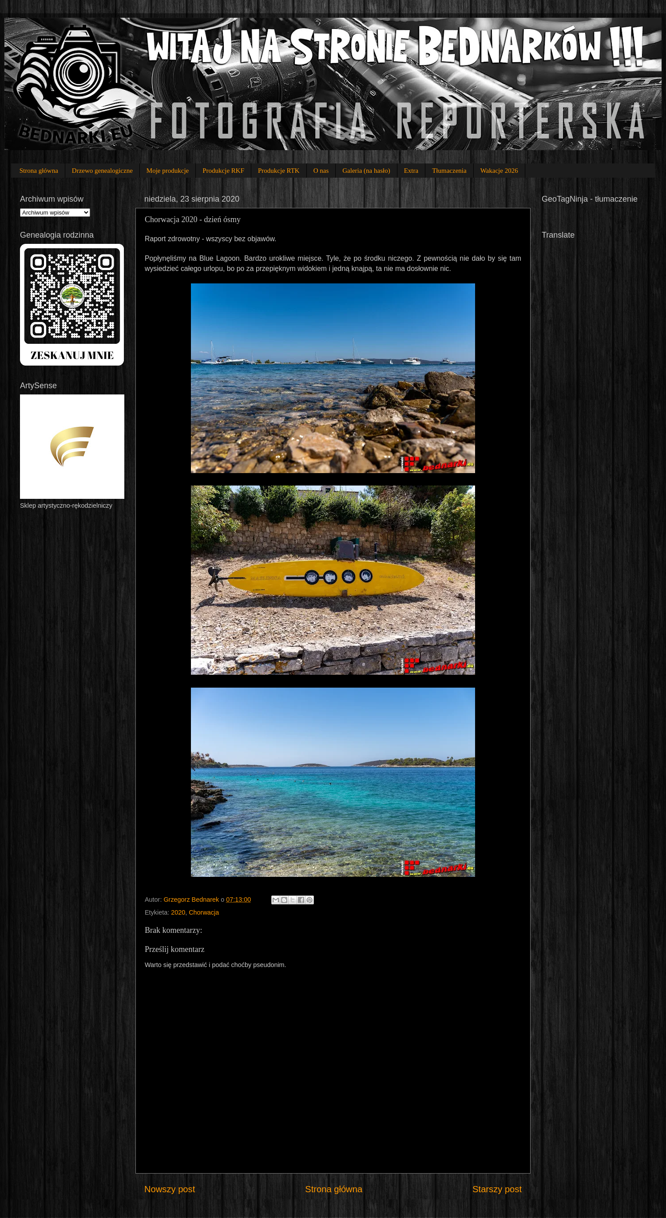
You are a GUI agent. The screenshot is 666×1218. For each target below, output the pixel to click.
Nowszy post (169, 1189)
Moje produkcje (168, 170)
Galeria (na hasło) (366, 170)
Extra (411, 170)
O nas (321, 170)
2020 (178, 912)
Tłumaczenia (449, 170)
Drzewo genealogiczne (102, 170)
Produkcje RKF (223, 170)
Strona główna (39, 170)
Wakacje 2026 (499, 170)
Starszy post (497, 1189)
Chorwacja (204, 912)
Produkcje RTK (279, 170)
